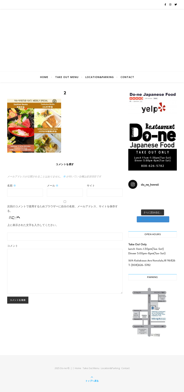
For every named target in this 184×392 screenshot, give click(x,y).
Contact (127, 77)
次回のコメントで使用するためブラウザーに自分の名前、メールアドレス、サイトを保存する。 (62, 208)
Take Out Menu (67, 77)
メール (52, 185)
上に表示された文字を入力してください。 (32, 225)
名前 (11, 185)
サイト (91, 185)
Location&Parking (99, 77)
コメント (12, 245)
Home (44, 77)
